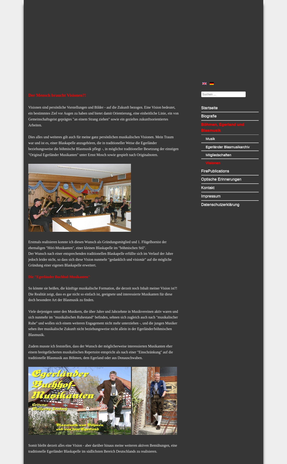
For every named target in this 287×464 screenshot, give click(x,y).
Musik (210, 139)
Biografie (209, 116)
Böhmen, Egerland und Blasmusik (222, 127)
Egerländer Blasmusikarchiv (228, 147)
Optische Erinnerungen (221, 179)
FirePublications (215, 171)
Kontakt (208, 187)
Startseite (209, 107)
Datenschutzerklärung (220, 204)
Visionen (213, 163)
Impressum (211, 196)
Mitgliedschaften (218, 155)
